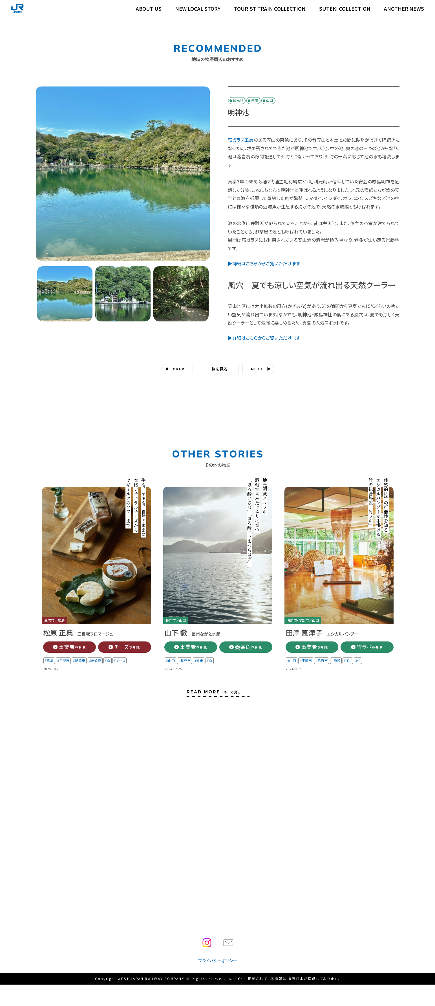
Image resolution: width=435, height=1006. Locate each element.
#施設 (335, 660)
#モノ (347, 660)
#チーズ (119, 660)
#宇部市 (306, 660)
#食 (107, 660)
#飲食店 (95, 660)
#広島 (49, 660)
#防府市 (321, 660)
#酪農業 (79, 660)
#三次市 (63, 660)
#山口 (170, 660)
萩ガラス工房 (241, 139)
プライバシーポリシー (217, 960)
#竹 (358, 660)
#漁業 (198, 660)
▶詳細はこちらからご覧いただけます (264, 263)
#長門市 (184, 660)
